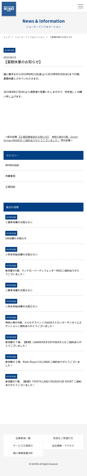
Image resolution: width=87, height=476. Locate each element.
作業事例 (10, 176)
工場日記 (10, 186)
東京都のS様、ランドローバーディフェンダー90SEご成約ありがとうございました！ (43, 269)
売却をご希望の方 (63, 438)
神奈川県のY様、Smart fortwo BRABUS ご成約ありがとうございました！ (41, 138)
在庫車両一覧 (23, 438)
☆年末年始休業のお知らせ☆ (43, 251)
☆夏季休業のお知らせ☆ (43, 219)
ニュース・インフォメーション (29, 36)
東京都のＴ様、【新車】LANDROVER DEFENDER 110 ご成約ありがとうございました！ (43, 341)
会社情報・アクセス (63, 445)
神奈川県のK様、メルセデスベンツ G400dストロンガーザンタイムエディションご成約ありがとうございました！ (43, 321)
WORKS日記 (12, 165)
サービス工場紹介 (23, 445)
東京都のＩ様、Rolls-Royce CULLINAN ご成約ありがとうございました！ (43, 361)
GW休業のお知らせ (43, 235)
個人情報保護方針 (23, 453)
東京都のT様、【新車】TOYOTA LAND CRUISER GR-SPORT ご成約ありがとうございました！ (43, 380)
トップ (7, 36)
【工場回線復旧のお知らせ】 (34, 137)
